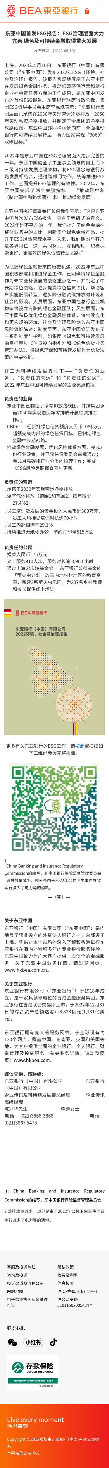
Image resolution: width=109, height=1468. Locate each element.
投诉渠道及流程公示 (25, 1283)
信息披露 (66, 1283)
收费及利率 (68, 1275)
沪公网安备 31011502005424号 (75, 1302)
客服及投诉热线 (21, 1267)
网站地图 (15, 1291)
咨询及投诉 (17, 1275)
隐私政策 (66, 1267)
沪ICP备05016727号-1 (78, 1291)
